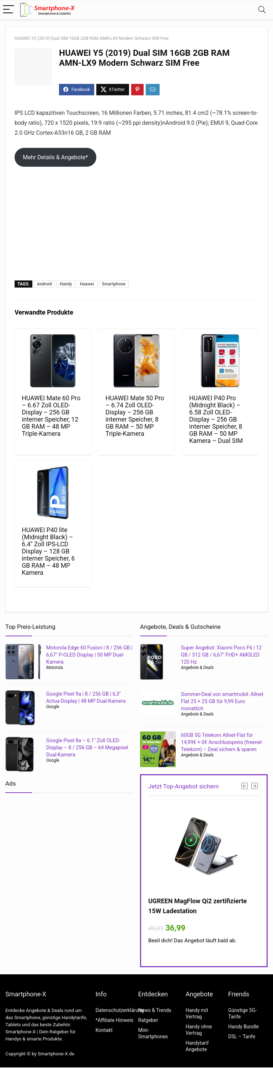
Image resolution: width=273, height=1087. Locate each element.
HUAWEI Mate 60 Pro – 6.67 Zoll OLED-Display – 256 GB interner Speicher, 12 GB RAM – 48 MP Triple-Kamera (51, 416)
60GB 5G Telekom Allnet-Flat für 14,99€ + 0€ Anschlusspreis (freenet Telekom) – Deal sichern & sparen (221, 742)
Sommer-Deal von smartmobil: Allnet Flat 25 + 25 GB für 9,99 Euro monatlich (222, 701)
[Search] (262, 9)
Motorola (54, 667)
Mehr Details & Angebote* (55, 157)
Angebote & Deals (197, 667)
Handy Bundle (243, 1026)
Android (44, 284)
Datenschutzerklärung (120, 1010)
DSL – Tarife (241, 1036)
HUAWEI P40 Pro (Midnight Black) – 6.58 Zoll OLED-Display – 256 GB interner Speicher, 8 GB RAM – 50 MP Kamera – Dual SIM (216, 419)
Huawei (87, 284)
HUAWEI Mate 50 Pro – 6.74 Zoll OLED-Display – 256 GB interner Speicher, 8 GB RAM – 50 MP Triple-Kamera (135, 416)
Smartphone (113, 284)
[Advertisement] (136, 227)
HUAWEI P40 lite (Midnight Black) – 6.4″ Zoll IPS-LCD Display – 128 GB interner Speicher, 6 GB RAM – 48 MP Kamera (48, 551)
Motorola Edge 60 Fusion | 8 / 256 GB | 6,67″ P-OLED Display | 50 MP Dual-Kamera (89, 655)
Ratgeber (148, 1020)
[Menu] (8, 9)
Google (52, 706)
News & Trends (154, 1010)
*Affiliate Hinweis (115, 1020)
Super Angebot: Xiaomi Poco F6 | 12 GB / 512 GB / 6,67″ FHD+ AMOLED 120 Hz (221, 655)
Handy (66, 284)
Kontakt (104, 1030)
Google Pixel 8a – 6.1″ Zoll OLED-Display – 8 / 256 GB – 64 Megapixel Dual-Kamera (87, 747)
